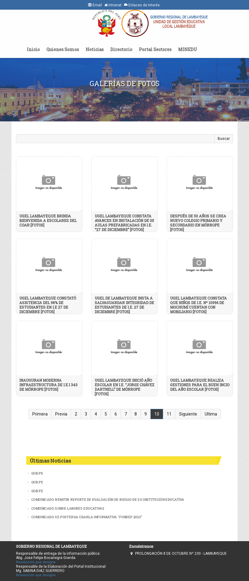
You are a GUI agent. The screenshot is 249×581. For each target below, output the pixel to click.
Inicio (33, 49)
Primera (40, 414)
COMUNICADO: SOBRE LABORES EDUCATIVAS (67, 508)
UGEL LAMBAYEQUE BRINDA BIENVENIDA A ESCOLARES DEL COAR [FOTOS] (48, 220)
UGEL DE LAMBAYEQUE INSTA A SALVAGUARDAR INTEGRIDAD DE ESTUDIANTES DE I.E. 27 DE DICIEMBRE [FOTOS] (124, 305)
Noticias (95, 49)
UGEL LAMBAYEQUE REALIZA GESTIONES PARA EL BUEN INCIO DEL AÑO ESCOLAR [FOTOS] (199, 385)
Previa (61, 414)
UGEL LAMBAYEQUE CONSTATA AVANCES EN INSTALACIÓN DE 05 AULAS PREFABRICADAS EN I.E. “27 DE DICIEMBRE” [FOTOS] (124, 222)
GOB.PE (36, 473)
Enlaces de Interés (142, 5)
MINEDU (187, 49)
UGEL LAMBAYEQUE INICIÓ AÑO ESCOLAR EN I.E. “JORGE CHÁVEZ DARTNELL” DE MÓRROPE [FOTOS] (124, 387)
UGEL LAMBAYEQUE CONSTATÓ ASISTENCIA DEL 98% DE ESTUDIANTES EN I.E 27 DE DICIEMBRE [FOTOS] (47, 305)
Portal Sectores (155, 49)
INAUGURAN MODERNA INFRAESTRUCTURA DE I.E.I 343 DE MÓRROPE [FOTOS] (48, 385)
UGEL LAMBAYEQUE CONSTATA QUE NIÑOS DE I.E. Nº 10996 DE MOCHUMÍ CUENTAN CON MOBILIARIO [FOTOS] (198, 305)
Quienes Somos (62, 49)
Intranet (112, 5)
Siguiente (188, 414)
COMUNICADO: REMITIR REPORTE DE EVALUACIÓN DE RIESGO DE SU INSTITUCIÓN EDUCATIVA (107, 499)
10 (156, 414)
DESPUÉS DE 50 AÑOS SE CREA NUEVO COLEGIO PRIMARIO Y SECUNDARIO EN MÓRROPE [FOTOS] (198, 222)
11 (169, 414)
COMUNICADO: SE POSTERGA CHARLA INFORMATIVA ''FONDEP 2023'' (86, 517)
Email (95, 5)
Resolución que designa (35, 562)
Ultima (211, 414)
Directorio (121, 49)
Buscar (224, 138)
